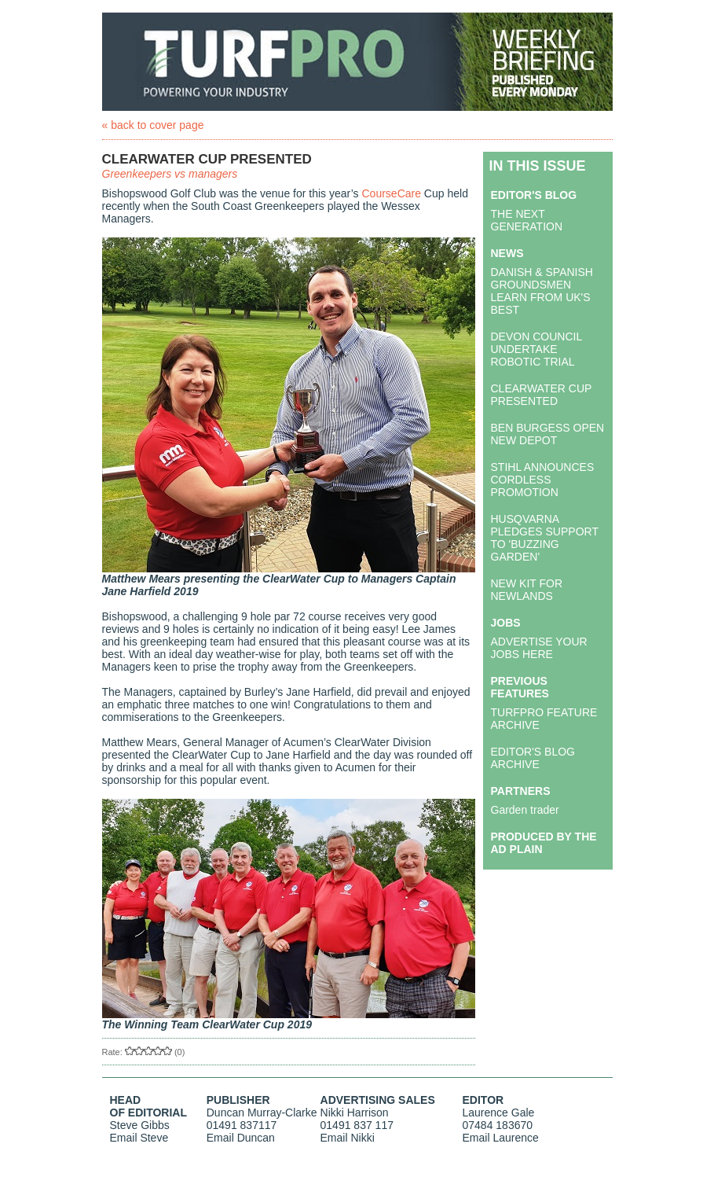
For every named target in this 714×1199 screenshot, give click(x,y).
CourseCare (391, 193)
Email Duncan (241, 1137)
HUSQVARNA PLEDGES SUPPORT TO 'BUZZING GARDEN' (545, 538)
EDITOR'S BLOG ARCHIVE (533, 758)
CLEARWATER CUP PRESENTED (541, 394)
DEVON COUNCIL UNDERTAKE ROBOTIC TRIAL (536, 349)
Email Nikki (347, 1137)
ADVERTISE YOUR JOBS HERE (539, 647)
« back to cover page (153, 125)
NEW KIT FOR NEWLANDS (527, 589)
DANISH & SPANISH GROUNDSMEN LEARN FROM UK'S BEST (542, 291)
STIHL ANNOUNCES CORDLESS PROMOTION (543, 479)
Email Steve (139, 1137)
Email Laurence (501, 1137)
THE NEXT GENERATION (527, 220)
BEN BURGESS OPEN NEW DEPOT (548, 434)
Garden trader (525, 810)
